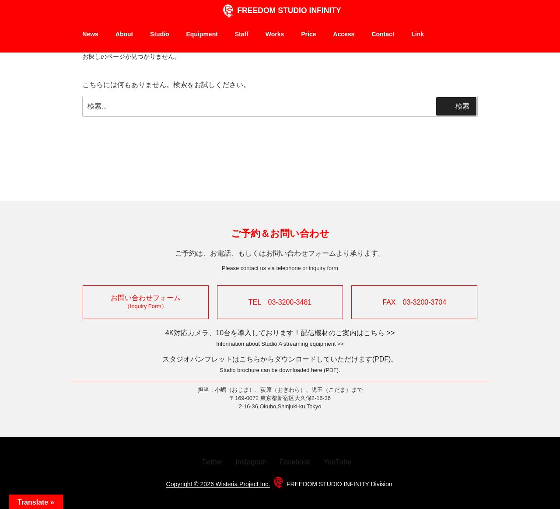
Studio (159, 38)
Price (308, 34)
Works (275, 34)
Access (343, 38)
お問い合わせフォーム (146, 301)
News (90, 34)
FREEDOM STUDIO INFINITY (280, 10)
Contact (382, 38)
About (124, 38)
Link (417, 34)
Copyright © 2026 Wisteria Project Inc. (218, 484)
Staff (241, 34)
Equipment (202, 38)
